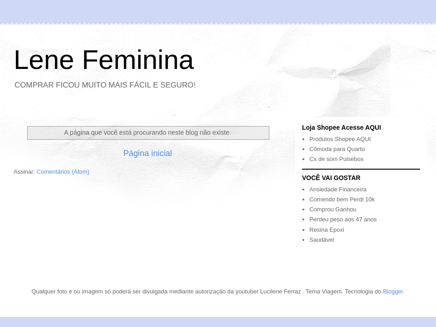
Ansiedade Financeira (338, 189)
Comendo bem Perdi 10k (342, 199)
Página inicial (147, 153)
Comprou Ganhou (332, 209)
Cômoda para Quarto (337, 149)
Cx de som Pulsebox (336, 159)
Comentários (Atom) (63, 171)
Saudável (321, 239)
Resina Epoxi (326, 229)
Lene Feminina (104, 59)
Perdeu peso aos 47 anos (343, 219)
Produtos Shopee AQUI (340, 139)
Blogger (393, 291)
